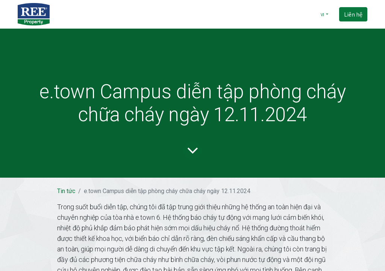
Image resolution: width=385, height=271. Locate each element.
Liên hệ (353, 14)
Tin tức (66, 191)
